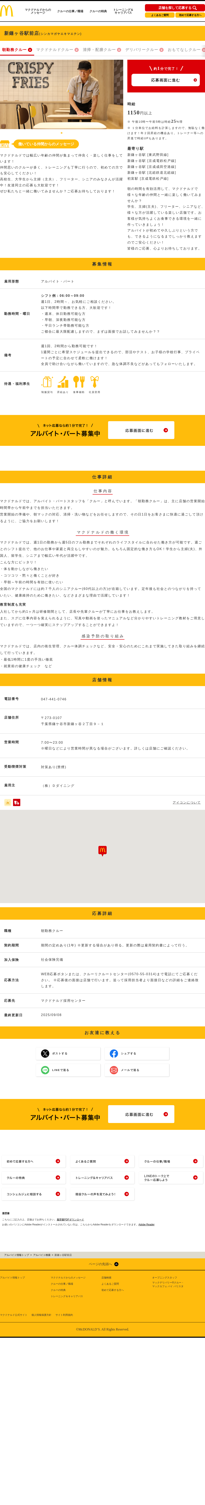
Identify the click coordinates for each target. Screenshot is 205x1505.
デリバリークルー (141, 50)
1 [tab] (62, 133)
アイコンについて (187, 802)
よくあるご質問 (160, 15)
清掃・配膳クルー (99, 50)
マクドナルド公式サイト (13, 1314)
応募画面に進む (165, 80)
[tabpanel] (61, 94)
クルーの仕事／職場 (70, 11)
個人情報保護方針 (41, 1314)
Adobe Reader (146, 1224)
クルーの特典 (98, 11)
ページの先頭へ (100, 1264)
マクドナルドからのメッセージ (38, 11)
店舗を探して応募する (175, 8)
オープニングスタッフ (164, 1277)
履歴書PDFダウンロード (70, 1219)
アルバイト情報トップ (12, 1277)
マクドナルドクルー (55, 50)
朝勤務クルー (14, 50)
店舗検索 (106, 1277)
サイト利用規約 (64, 1314)
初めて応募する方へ (190, 15)
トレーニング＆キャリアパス (123, 11)
